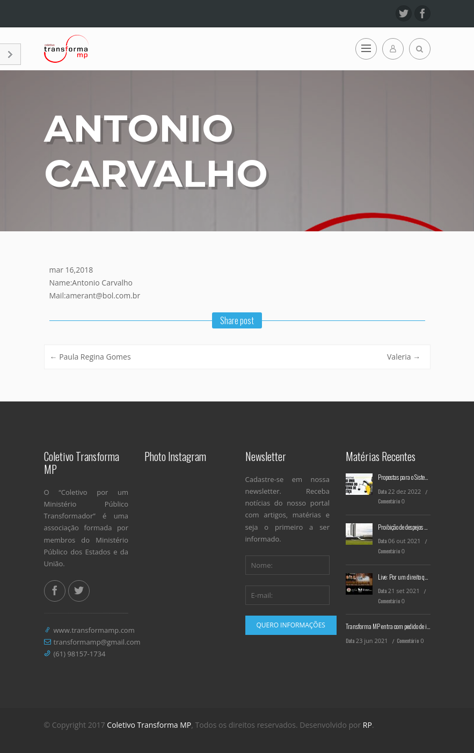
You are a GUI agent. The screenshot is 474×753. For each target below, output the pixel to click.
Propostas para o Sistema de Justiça (416, 476)
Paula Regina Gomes (90, 357)
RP (367, 725)
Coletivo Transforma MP (149, 725)
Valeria (403, 357)
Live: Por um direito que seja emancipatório (425, 576)
